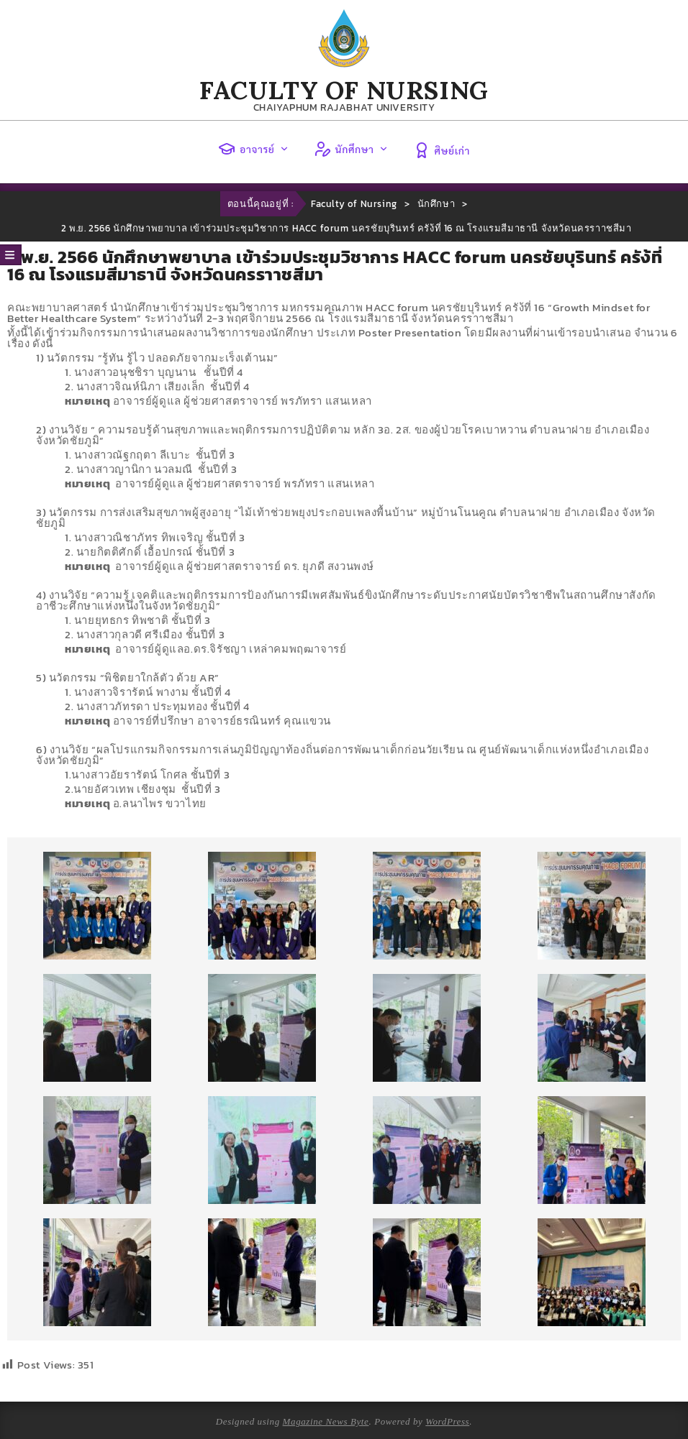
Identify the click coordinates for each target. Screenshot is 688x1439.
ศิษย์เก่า (441, 150)
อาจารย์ (253, 148)
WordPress (447, 1421)
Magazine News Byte (326, 1421)
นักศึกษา (351, 148)
